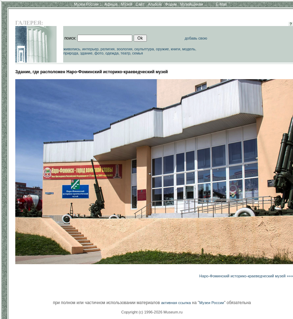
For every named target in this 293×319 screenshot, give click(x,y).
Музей (126, 4)
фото (98, 53)
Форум (170, 4)
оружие (162, 49)
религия (108, 49)
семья (137, 53)
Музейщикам (191, 4)
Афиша (111, 4)
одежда (111, 53)
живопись (71, 49)
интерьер (90, 49)
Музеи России (87, 4)
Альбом (154, 4)
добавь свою (196, 38)
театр (125, 53)
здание (86, 53)
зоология (125, 49)
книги (175, 49)
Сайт (140, 4)
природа (70, 53)
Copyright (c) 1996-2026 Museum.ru (152, 312)
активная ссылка (176, 303)
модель (188, 49)
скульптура (144, 49)
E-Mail (221, 4)
